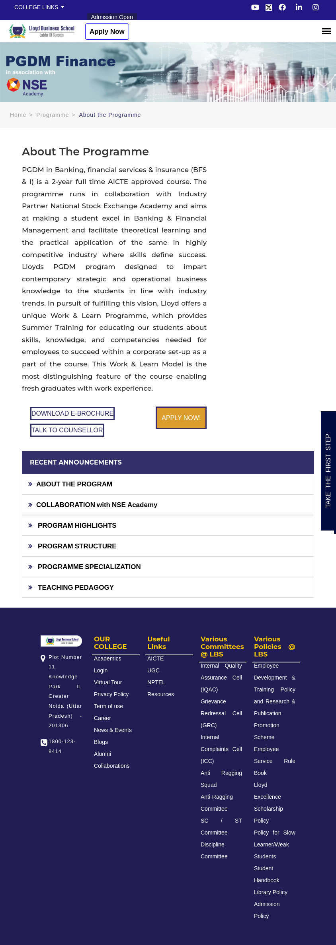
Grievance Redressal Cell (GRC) (221, 713)
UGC (153, 670)
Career (102, 718)
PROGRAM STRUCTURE (76, 545)
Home (18, 115)
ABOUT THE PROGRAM (74, 483)
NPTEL (156, 682)
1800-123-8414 (62, 746)
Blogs (101, 742)
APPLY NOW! (181, 417)
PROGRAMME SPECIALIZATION (88, 566)
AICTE (155, 658)
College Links (36, 7)
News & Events (113, 730)
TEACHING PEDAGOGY (75, 587)
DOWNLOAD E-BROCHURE (72, 413)
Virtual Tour (108, 682)
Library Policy (270, 892)
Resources (160, 694)
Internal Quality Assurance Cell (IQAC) (221, 677)
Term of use (108, 706)
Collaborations (112, 766)
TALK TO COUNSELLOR (67, 430)
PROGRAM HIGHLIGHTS (76, 525)
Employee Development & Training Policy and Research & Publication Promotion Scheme (274, 701)
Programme (52, 115)
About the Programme (110, 115)
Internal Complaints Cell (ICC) (221, 749)
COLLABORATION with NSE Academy (97, 504)
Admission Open (112, 17)
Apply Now (107, 31)
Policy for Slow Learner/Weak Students (274, 844)
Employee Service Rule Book (274, 761)
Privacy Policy (111, 694)
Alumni (102, 754)
